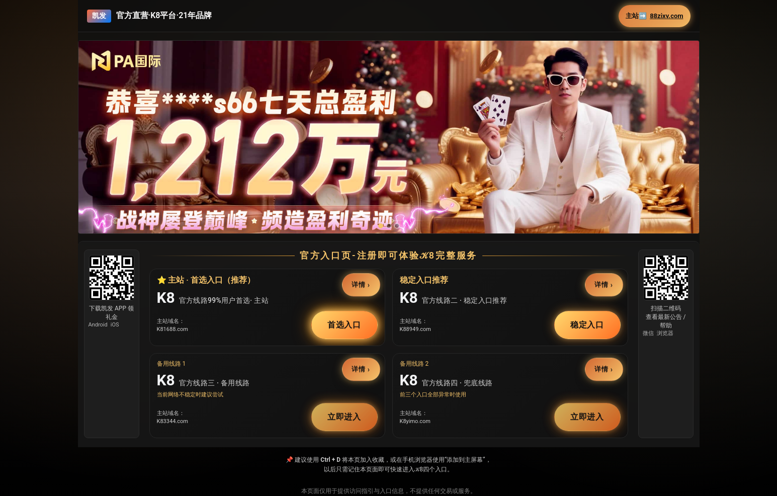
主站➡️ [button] (654, 16)
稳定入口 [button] (587, 324)
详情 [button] (359, 284)
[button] (388, 158)
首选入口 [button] (344, 324)
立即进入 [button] (344, 417)
